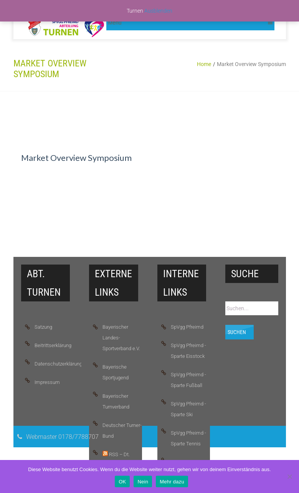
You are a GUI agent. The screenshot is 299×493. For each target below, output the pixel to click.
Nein (142, 482)
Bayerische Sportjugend (115, 372)
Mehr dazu (172, 482)
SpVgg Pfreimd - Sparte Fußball (188, 380)
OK (122, 482)
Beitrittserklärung (53, 345)
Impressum (47, 382)
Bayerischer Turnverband (115, 401)
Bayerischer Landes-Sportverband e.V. (121, 337)
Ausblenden (158, 11)
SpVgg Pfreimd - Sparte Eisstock (188, 350)
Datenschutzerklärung (54, 364)
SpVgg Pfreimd (187, 327)
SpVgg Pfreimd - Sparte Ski (188, 409)
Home (204, 64)
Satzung (43, 327)
